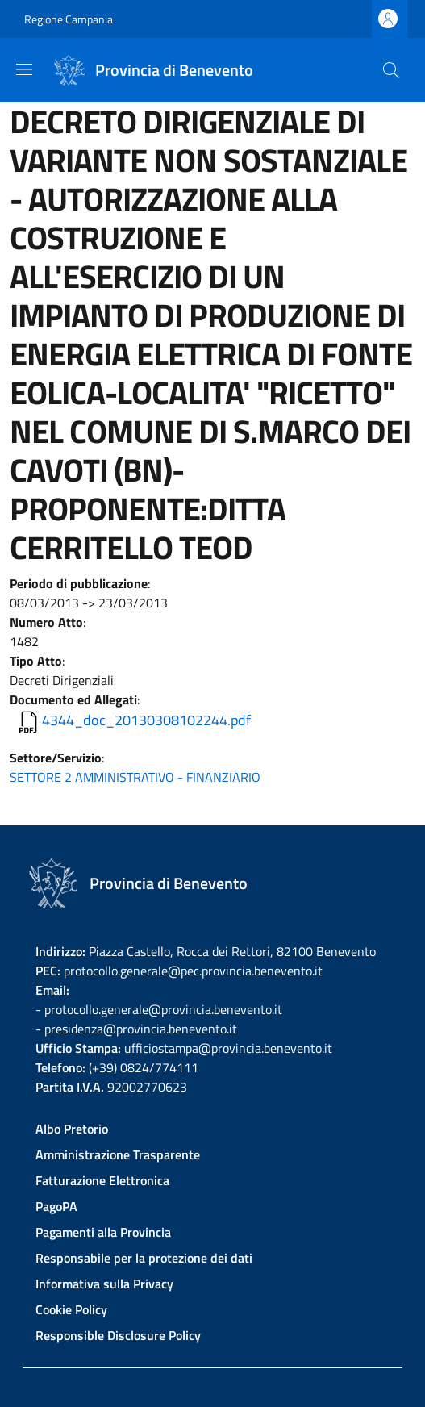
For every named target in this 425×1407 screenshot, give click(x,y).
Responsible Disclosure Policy (118, 1335)
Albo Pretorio (71, 1128)
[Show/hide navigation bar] (24, 69)
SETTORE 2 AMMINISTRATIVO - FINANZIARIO (135, 777)
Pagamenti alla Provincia (103, 1232)
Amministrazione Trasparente (117, 1154)
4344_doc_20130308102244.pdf (146, 720)
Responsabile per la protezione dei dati (143, 1257)
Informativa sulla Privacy (104, 1283)
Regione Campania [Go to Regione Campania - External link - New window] (68, 18)
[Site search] (391, 70)
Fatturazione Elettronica (102, 1180)
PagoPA (56, 1206)
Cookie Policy (71, 1309)
